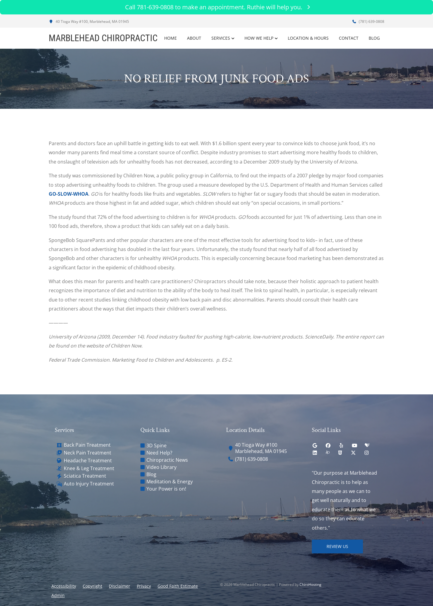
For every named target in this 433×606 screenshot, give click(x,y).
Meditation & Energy (169, 481)
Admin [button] (58, 595)
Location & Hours (308, 38)
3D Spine (156, 445)
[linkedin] (315, 452)
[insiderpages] (327, 452)
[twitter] (353, 452)
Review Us (337, 546)
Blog (374, 38)
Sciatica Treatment (85, 476)
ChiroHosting (310, 584)
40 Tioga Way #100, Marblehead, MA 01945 (89, 21)
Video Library (161, 467)
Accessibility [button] (63, 586)
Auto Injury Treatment (89, 484)
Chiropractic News (167, 460)
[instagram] (367, 452)
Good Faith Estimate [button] (178, 586)
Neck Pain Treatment (87, 453)
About (194, 38)
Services (220, 38)
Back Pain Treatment (87, 445)
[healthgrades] (367, 445)
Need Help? (159, 452)
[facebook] (328, 445)
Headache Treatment (88, 461)
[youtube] (355, 445)
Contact (348, 38)
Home (170, 38)
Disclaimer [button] (119, 586)
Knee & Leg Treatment (89, 468)
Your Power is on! (166, 488)
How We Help (258, 38)
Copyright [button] (92, 586)
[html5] (340, 452)
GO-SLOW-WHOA (68, 194)
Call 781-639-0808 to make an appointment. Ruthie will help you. (216, 7)
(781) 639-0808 (368, 21)
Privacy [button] (144, 586)
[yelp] (341, 445)
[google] (315, 445)
